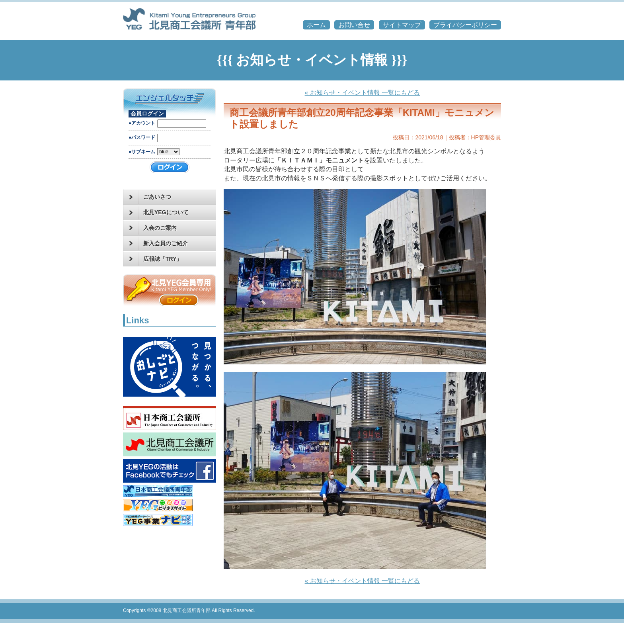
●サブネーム (142, 152)
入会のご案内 (153, 228)
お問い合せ (354, 25)
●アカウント (142, 123)
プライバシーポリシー (465, 25)
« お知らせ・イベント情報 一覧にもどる (362, 92)
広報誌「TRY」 (155, 259)
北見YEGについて (159, 212)
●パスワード (142, 137)
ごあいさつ (150, 197)
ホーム (316, 25)
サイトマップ (402, 25)
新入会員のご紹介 (158, 243)
